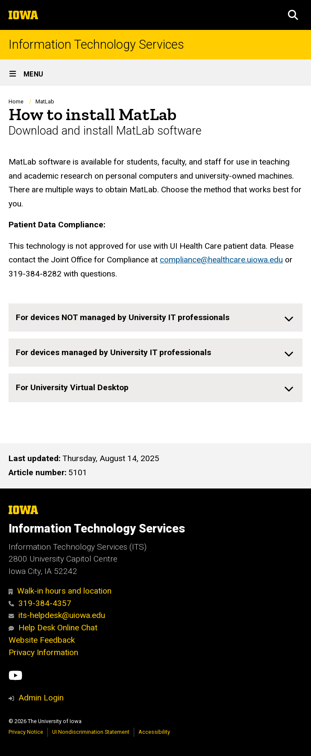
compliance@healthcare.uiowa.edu (221, 260)
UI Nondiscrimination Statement (90, 732)
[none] (155, 317)
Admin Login (41, 698)
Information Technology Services (96, 44)
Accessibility (154, 732)
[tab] (155, 317)
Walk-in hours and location (60, 591)
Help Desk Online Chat (53, 627)
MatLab (44, 101)
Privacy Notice (26, 732)
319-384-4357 (40, 603)
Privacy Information (43, 652)
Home (16, 101)
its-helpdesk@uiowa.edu (57, 615)
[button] (293, 15)
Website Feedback (42, 640)
